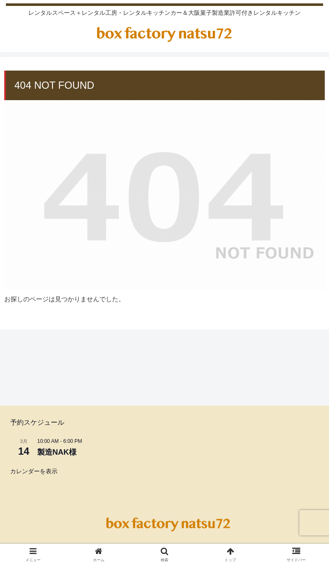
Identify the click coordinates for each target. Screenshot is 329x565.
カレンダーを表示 (34, 471)
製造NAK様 (57, 452)
